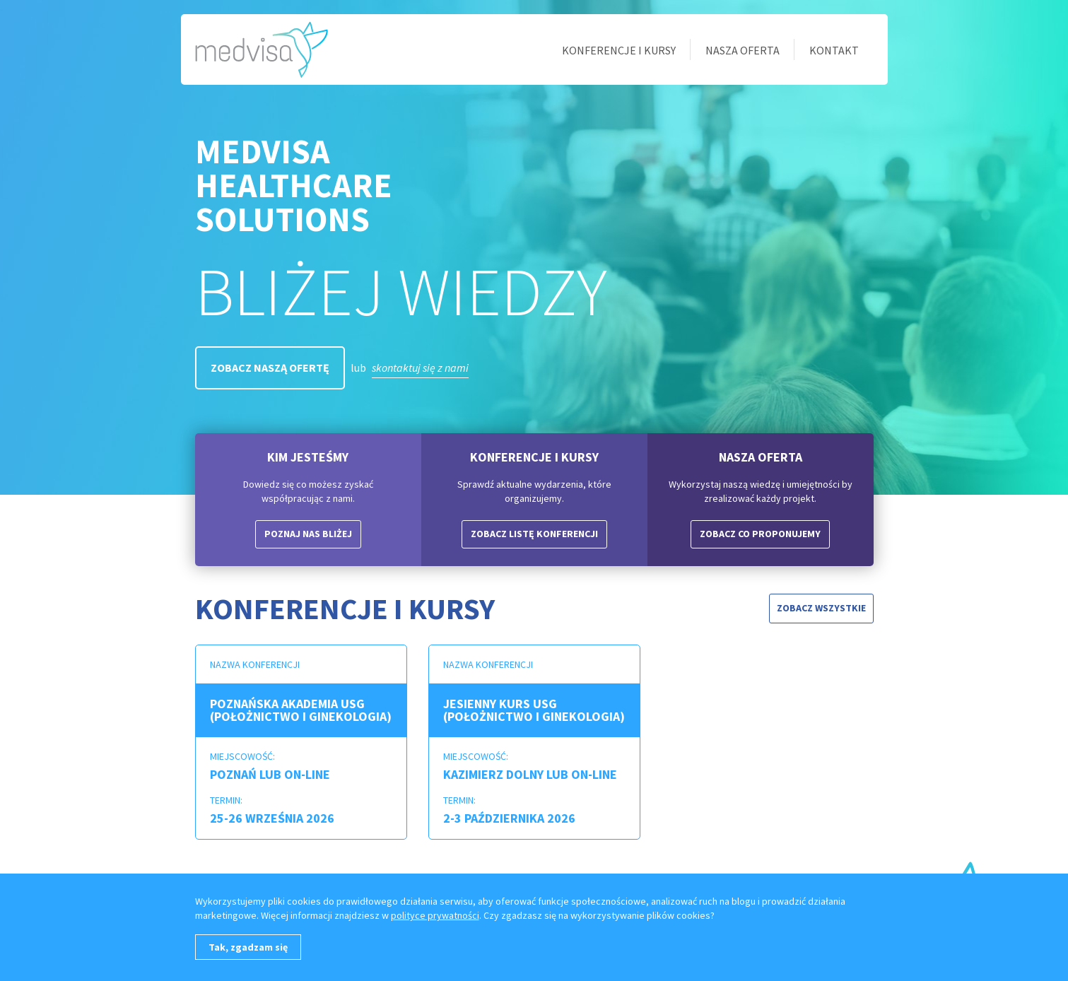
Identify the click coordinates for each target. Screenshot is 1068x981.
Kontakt (834, 50)
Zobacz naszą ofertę (270, 367)
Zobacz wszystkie (821, 607)
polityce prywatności (435, 915)
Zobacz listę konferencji (534, 533)
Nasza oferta (742, 50)
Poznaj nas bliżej (308, 533)
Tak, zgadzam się (248, 947)
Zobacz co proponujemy (760, 533)
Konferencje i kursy (619, 50)
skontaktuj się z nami (420, 367)
